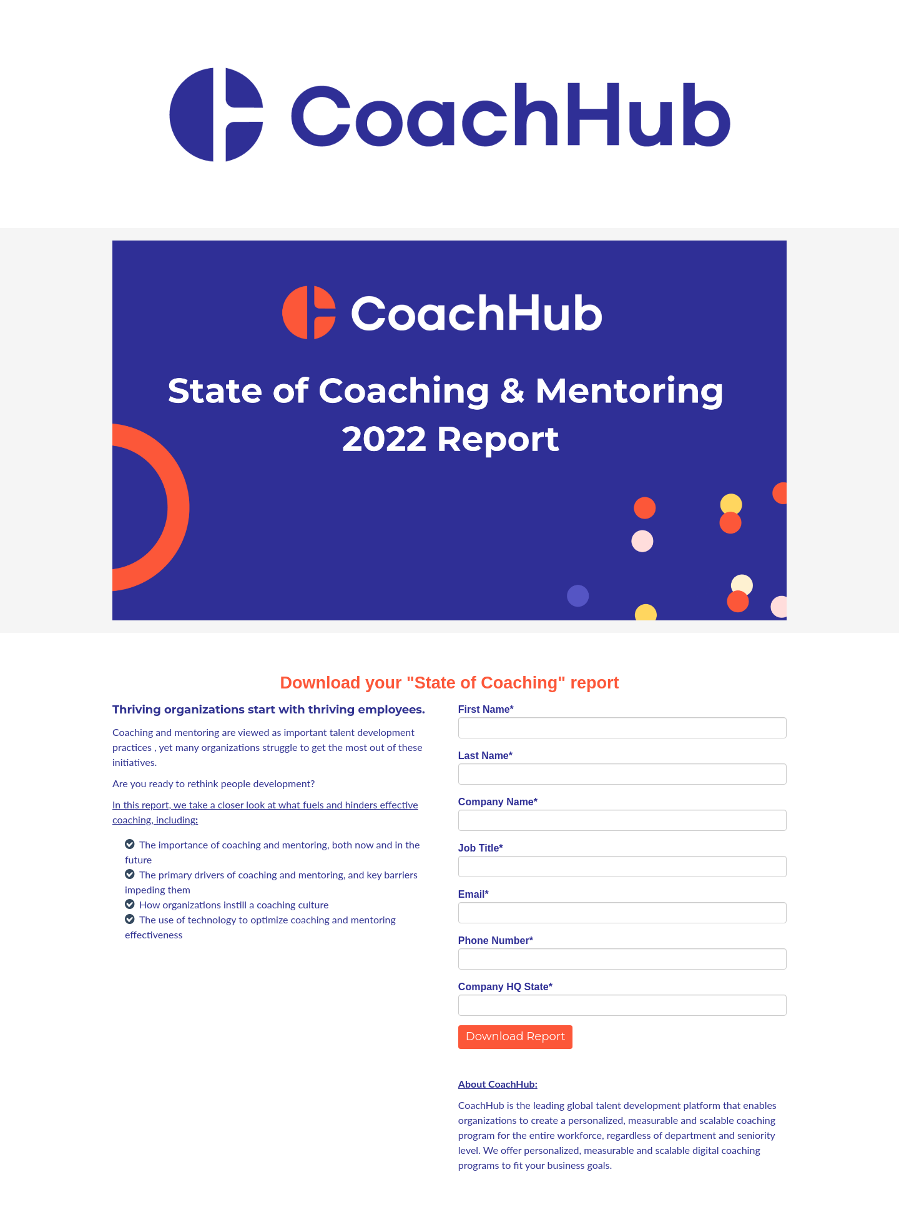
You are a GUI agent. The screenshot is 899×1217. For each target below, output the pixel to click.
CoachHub (511, 1084)
